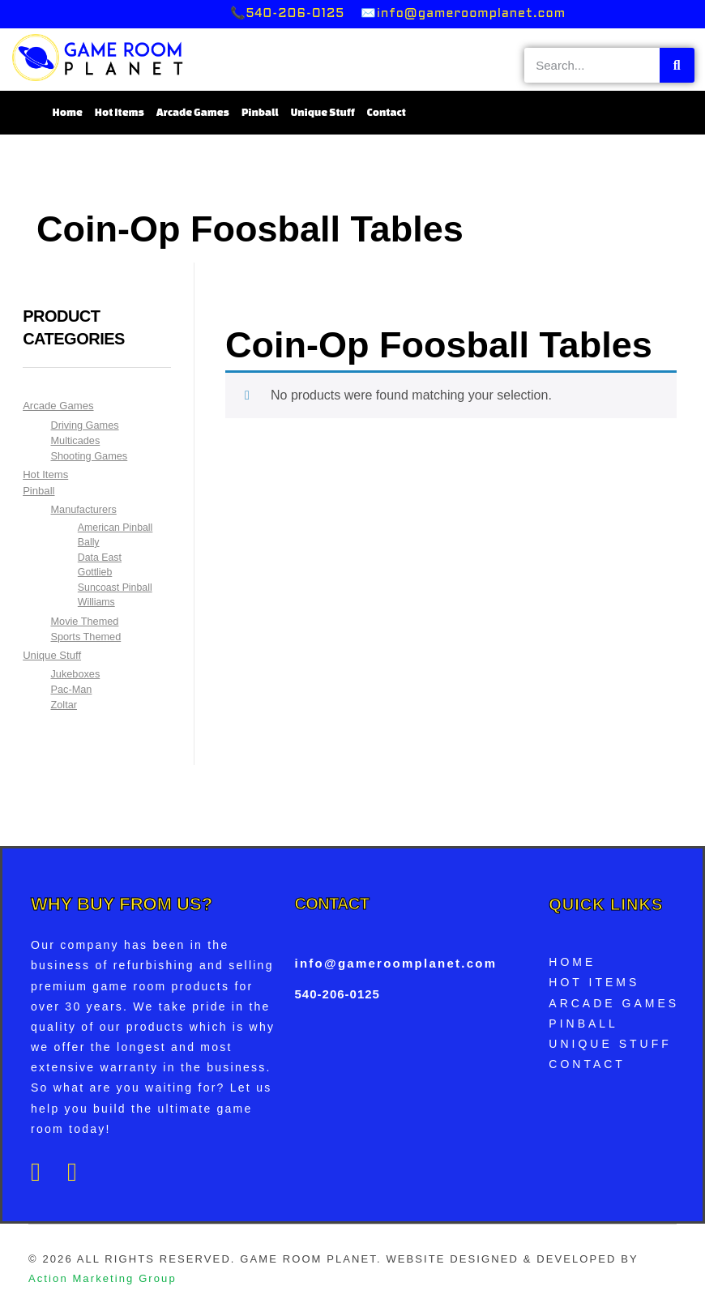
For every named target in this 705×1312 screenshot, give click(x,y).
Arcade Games (192, 112)
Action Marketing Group (102, 1278)
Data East (100, 557)
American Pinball (115, 527)
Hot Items (119, 112)
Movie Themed (84, 621)
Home (68, 112)
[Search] (677, 65)
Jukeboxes (75, 674)
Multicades (75, 440)
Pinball (260, 112)
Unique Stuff (323, 112)
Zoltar (63, 705)
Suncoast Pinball (115, 587)
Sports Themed (85, 636)
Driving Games (84, 425)
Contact (386, 112)
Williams (96, 602)
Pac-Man (71, 689)
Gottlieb (95, 572)
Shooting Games (88, 456)
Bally (89, 542)
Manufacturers (83, 509)
